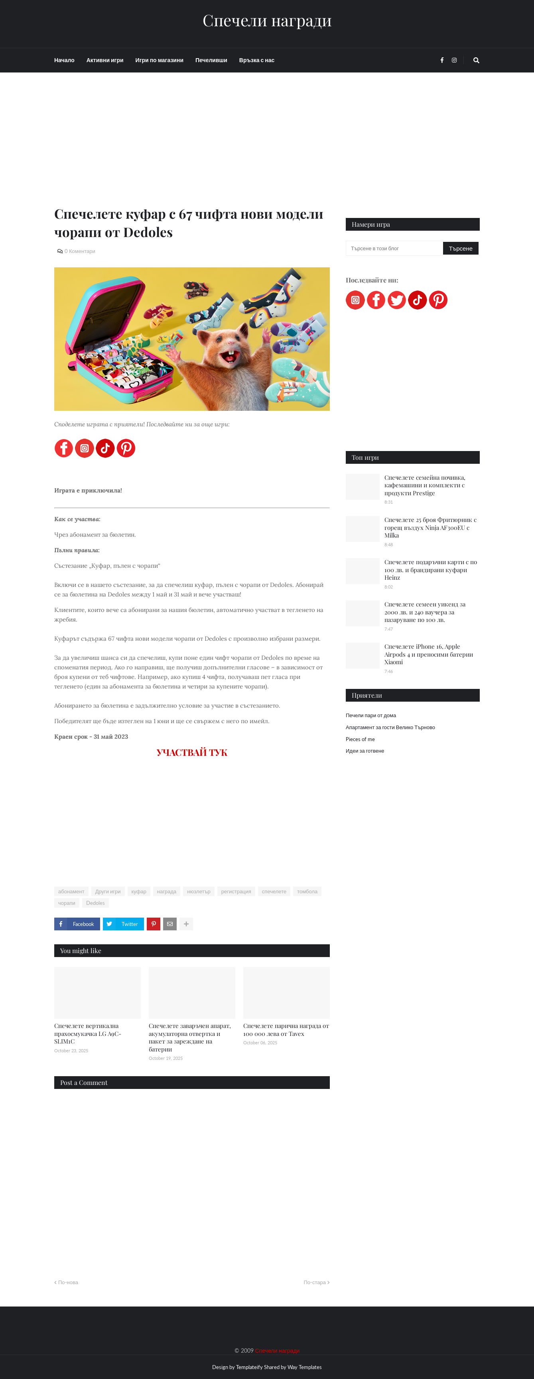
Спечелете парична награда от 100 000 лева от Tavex (286, 1030)
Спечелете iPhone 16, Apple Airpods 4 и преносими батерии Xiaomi (428, 654)
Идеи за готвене (365, 750)
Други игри (108, 891)
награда (166, 891)
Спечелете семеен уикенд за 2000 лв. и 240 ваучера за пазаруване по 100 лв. (424, 612)
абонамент (71, 891)
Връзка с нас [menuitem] (256, 60)
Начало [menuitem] (64, 60)
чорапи (66, 903)
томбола (307, 891)
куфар (139, 891)
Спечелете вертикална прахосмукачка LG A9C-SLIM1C (87, 1033)
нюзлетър (198, 891)
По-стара (314, 1282)
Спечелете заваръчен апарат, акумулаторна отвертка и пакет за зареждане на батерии (190, 1037)
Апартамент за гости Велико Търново (390, 727)
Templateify (249, 1367)
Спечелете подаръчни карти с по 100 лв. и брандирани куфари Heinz (430, 569)
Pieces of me (360, 739)
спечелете (274, 891)
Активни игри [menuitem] (105, 60)
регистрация (236, 891)
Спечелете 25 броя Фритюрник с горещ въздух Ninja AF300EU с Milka (430, 527)
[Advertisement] (192, 148)
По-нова (68, 1282)
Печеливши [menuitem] (211, 60)
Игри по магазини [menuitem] (159, 60)
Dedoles (95, 903)
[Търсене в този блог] (395, 248)
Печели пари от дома (371, 715)
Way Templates (305, 1367)
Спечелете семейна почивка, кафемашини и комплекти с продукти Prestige (424, 485)
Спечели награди (267, 20)
